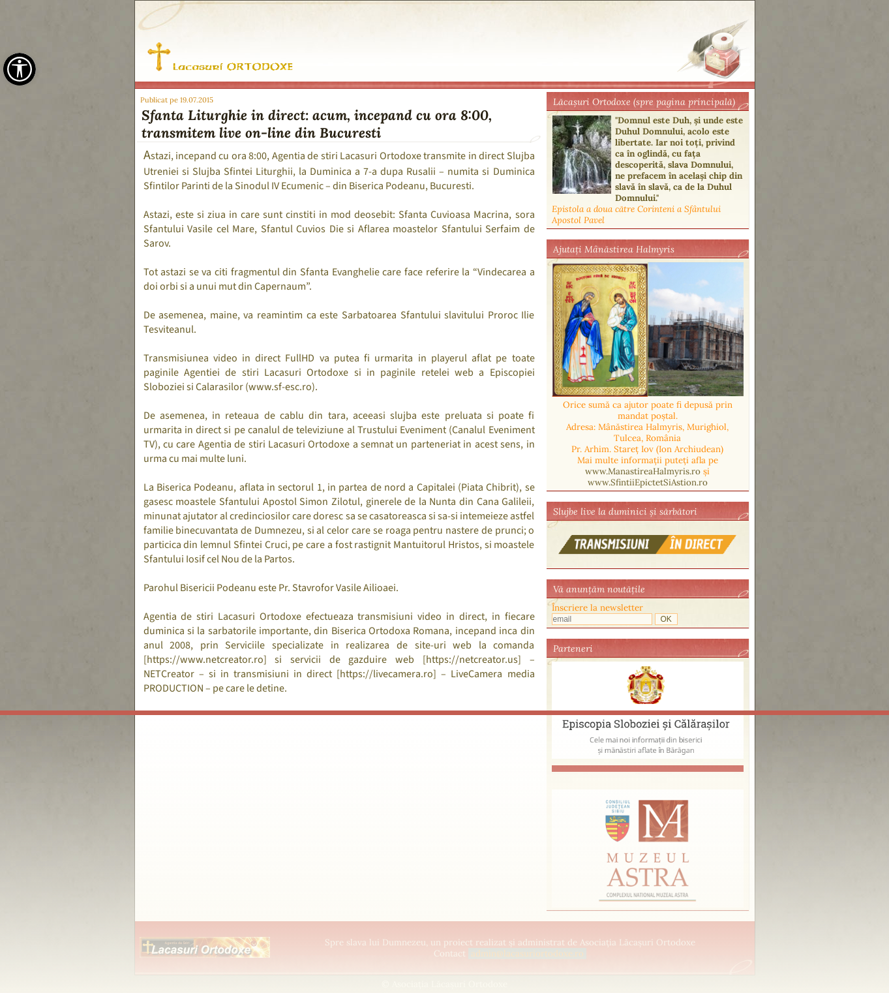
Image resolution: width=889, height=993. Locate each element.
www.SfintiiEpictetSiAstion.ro (648, 482)
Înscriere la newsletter (597, 607)
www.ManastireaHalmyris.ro (643, 471)
